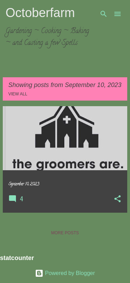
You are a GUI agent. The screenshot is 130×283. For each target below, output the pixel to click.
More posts (65, 232)
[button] (117, 199)
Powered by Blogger (65, 273)
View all (17, 94)
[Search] (103, 14)
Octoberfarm (40, 13)
